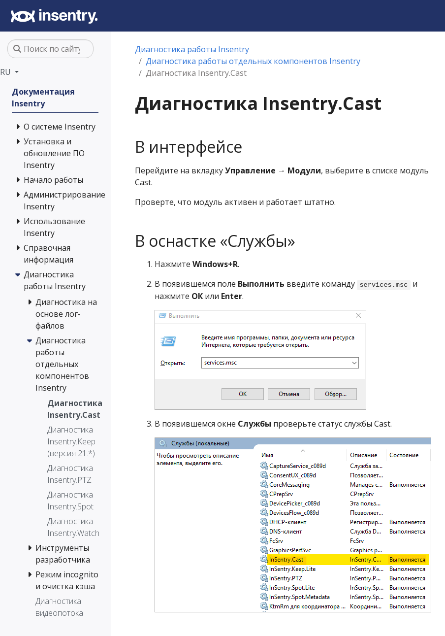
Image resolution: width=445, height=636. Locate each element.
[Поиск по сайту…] (50, 48)
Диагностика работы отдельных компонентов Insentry (253, 61)
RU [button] (6, 72)
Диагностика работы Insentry (192, 49)
